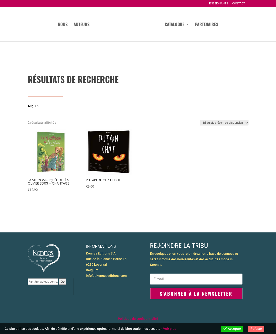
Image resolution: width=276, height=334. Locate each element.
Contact (238, 3)
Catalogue (174, 25)
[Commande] (224, 123)
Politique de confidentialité (138, 319)
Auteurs (81, 25)
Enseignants (218, 3)
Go (63, 281)
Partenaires (206, 25)
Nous (63, 25)
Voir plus (169, 329)
